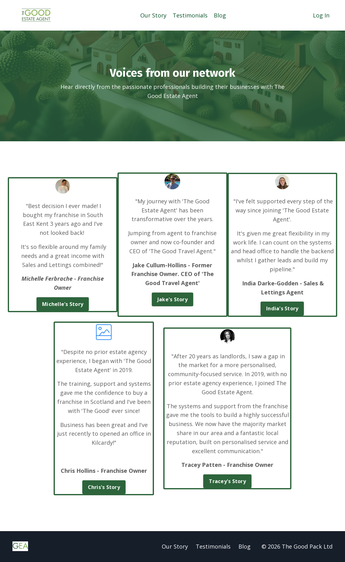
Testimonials (190, 15)
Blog (220, 15)
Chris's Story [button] (104, 487)
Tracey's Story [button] (227, 481)
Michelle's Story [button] (62, 304)
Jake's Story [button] (172, 299)
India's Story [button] (282, 308)
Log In (321, 15)
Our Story (153, 15)
